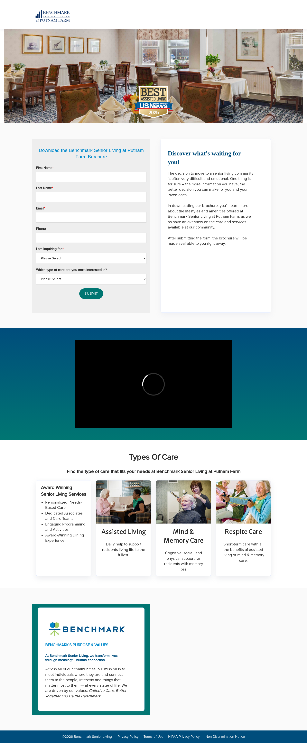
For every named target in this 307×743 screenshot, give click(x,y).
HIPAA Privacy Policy (184, 737)
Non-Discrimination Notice (225, 737)
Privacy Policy (128, 737)
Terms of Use (154, 737)
